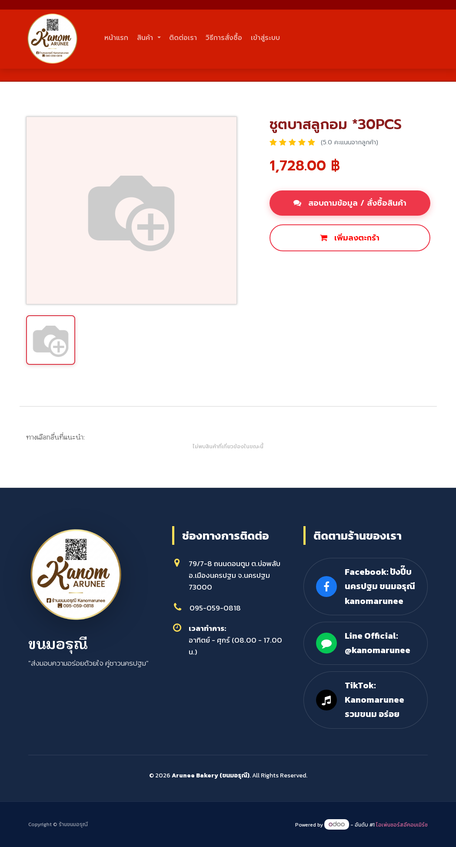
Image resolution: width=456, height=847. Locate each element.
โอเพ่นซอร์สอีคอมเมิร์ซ (402, 825)
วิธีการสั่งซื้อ (293, 37)
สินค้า (174, 37)
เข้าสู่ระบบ (356, 37)
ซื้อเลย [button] (290, 267)
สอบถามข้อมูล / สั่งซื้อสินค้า (349, 203)
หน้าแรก (125, 37)
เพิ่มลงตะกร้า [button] (349, 238)
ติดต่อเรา (232, 37)
